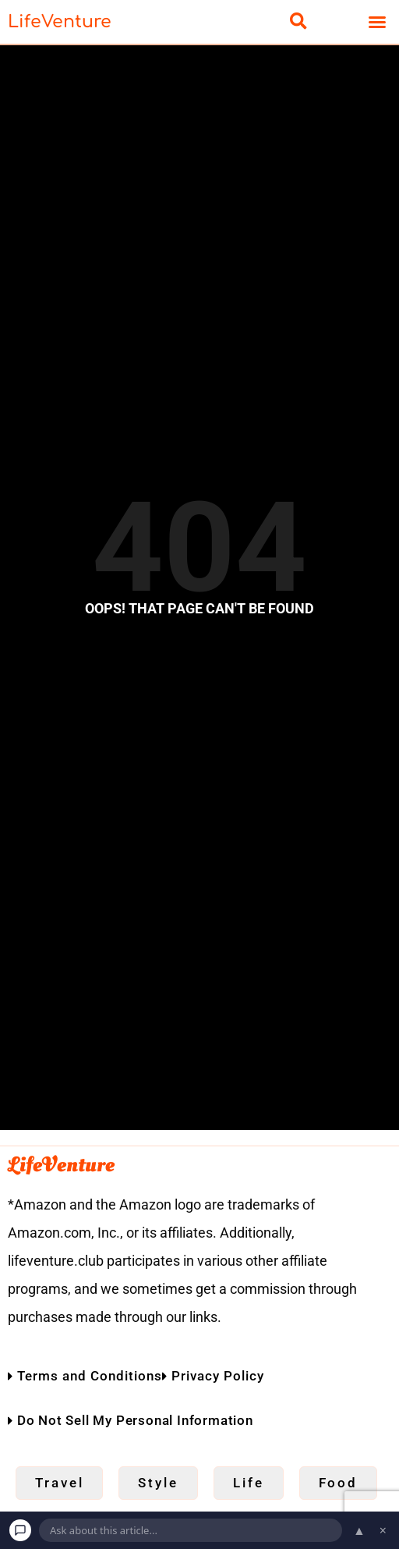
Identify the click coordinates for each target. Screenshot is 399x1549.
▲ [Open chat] (359, 1530)
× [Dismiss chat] (383, 1530)
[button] (299, 22)
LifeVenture (59, 21)
